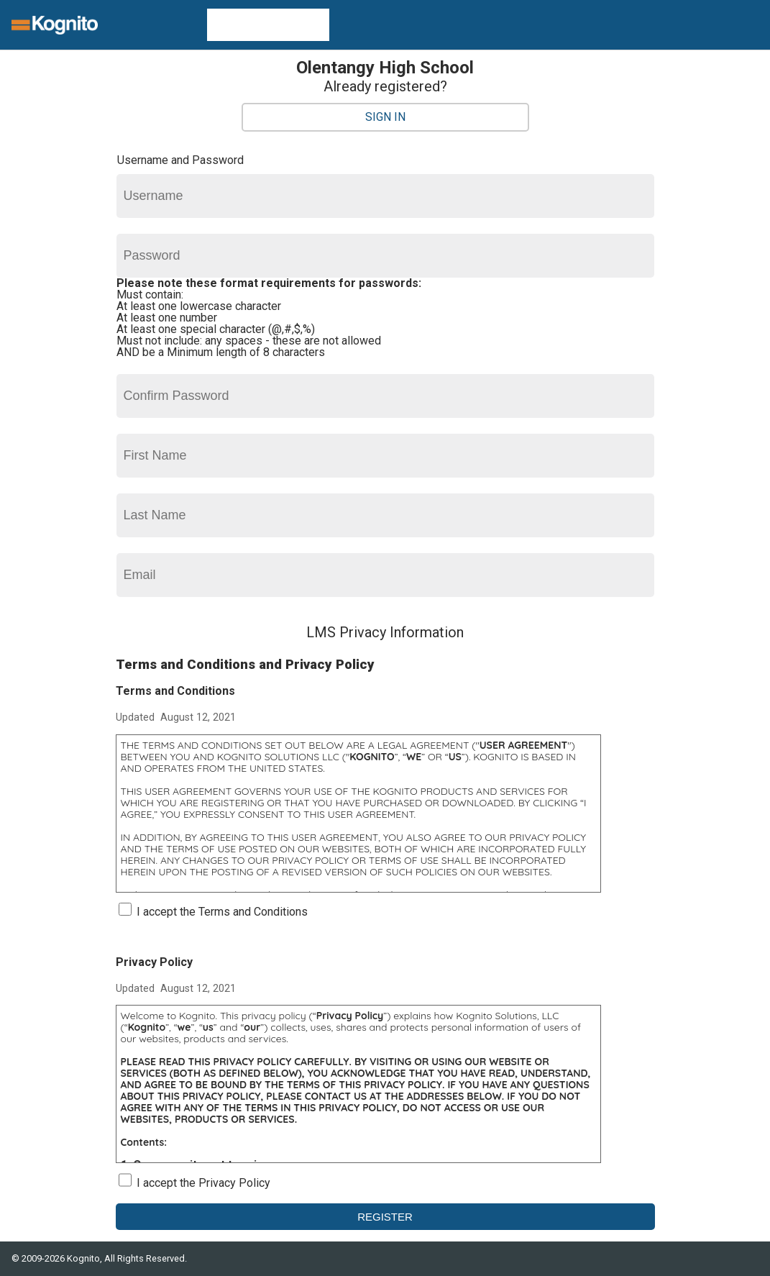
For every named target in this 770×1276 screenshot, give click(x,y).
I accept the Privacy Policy (203, 1183)
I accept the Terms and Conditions (222, 912)
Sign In (385, 117)
